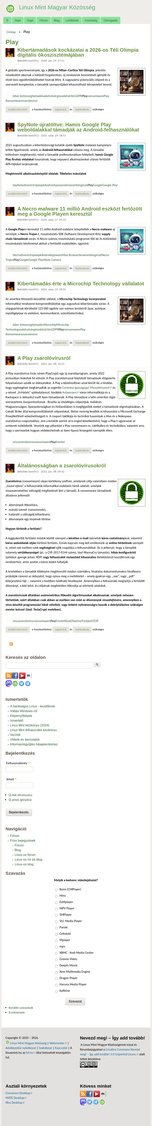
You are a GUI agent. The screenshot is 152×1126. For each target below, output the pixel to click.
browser (70, 185)
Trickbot (86, 621)
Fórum (44, 20)
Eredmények (17, 1012)
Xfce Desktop (15, 1102)
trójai (36, 185)
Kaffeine (65, 991)
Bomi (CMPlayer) (70, 889)
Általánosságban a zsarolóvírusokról (61, 465)
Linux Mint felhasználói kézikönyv (33, 730)
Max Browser (70, 255)
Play (84, 96)
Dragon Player (69, 978)
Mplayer (65, 940)
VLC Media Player (71, 921)
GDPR (78, 96)
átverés (28, 185)
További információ (19, 109)
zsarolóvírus (30, 101)
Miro (63, 895)
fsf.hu (30, 1053)
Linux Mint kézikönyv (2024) (29, 725)
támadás (38, 96)
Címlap (11, 32)
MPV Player (67, 908)
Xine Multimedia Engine (75, 972)
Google (97, 185)
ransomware (95, 96)
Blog (57, 20)
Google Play (110, 185)
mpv (62, 946)
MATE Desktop (16, 1098)
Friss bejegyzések (22, 840)
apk (42, 185)
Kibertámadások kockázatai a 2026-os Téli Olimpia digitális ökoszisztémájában (78, 52)
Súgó (30, 20)
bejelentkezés (82, 109)
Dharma (76, 621)
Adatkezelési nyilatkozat (21, 1048)
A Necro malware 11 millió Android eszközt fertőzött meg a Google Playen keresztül (79, 211)
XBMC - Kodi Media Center (77, 953)
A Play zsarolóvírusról (43, 358)
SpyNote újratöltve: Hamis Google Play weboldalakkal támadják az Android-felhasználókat (78, 127)
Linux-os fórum (25, 854)
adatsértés (68, 96)
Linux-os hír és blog (28, 859)
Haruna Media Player (73, 984)
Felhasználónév (18, 763)
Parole (64, 927)
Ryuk (68, 621)
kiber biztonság (22, 96)
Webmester (58, 1043)
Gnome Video (68, 959)
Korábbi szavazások (21, 1008)
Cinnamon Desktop (19, 1093)
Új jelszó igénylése (20, 800)
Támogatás (110, 20)
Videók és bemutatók (25, 739)
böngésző (82, 185)
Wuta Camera (52, 260)
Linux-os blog (24, 864)
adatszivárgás (52, 96)
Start (18, 20)
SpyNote (18, 185)
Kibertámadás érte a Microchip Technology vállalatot (80, 283)
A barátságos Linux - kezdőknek (32, 706)
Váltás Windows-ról (23, 711)
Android (49, 185)
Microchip (50, 325)
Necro (16, 255)
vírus (16, 442)
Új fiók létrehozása (20, 795)
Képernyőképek (21, 715)
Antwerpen (70, 392)
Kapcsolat (61, 1048)
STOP (95, 621)
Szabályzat (45, 1048)
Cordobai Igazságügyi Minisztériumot (87, 388)
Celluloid (65, 933)
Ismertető (16, 720)
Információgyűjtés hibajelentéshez (34, 744)
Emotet (60, 442)
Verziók (15, 734)
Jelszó (11, 779)
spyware (60, 185)
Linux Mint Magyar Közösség (59, 7)
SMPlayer (66, 914)
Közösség (91, 20)
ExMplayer (66, 902)
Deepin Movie (69, 965)
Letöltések (72, 20)
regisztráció (60, 109)
